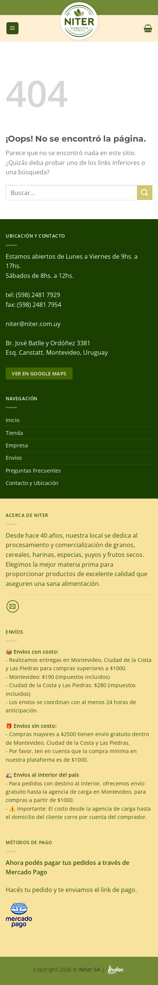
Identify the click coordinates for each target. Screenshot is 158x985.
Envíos (14, 457)
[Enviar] (144, 192)
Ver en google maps (39, 373)
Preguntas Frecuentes (33, 470)
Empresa (17, 445)
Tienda (14, 432)
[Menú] (12, 28)
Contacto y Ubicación (32, 482)
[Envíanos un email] (12, 606)
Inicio (12, 420)
